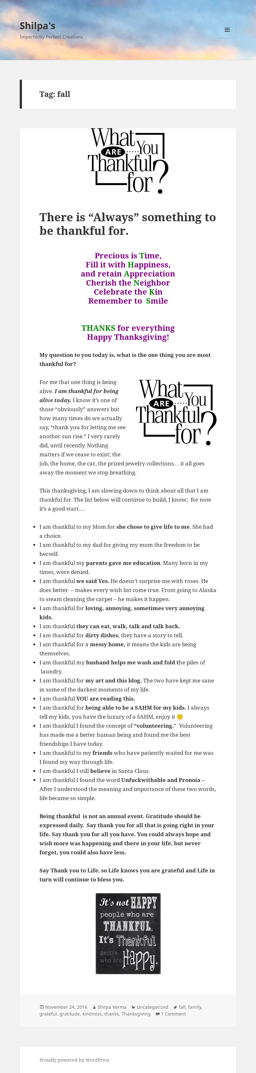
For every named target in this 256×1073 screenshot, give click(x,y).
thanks (111, 1014)
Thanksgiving (136, 1014)
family (194, 1007)
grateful (48, 1014)
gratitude (69, 1014)
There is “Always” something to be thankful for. (127, 223)
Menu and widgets (227, 38)
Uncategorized (152, 1007)
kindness (92, 1014)
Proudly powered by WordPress (74, 1060)
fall (182, 1007)
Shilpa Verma (112, 1007)
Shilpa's (37, 25)
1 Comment (173, 1014)
